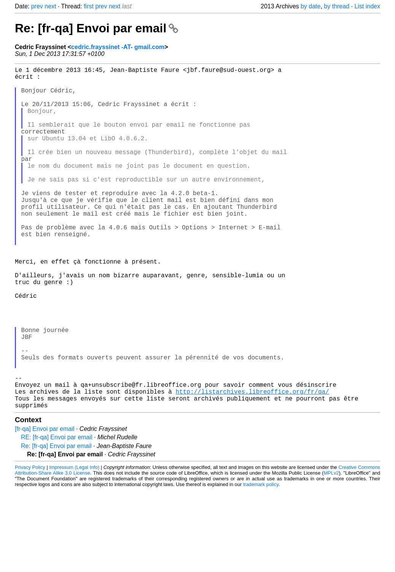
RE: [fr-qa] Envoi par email (56, 513)
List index (367, 6)
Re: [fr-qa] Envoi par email (96, 28)
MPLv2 (331, 549)
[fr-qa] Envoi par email (45, 505)
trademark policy (261, 560)
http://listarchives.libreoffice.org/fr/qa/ (252, 464)
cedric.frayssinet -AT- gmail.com (117, 47)
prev (37, 6)
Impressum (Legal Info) (74, 543)
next (50, 6)
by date (310, 6)
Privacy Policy (30, 543)
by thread (336, 6)
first (89, 6)
